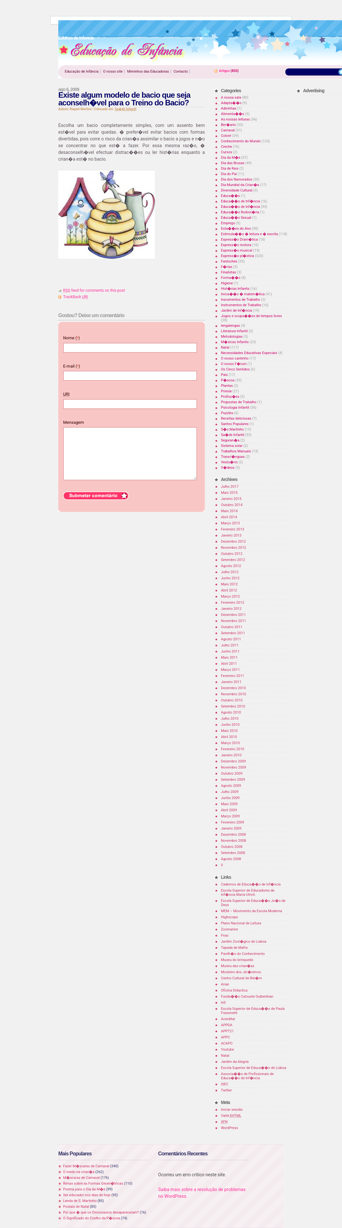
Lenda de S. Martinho (80, 1201)
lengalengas (230, 326)
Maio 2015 (229, 493)
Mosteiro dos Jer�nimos (241, 972)
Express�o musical (236, 250)
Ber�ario (228, 125)
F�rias (226, 267)
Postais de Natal (76, 1207)
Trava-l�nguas (233, 457)
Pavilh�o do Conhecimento (243, 954)
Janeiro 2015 (231, 499)
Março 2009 (230, 816)
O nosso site (113, 71)
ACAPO (227, 1043)
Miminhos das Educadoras (148, 71)
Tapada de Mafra (234, 948)
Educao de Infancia (122, 51)
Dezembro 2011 (233, 615)
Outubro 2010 (231, 700)
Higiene (227, 283)
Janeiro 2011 (231, 682)
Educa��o (230, 196)
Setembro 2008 (233, 853)
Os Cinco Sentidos (235, 369)
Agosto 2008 (231, 859)
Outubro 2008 (231, 847)
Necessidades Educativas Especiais (249, 353)
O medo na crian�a (78, 1172)
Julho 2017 (230, 487)
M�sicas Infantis (235, 342)
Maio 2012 (229, 584)
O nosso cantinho (235, 358)
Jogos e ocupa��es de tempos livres (251, 316)
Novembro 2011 (233, 621)
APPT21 (227, 1031)
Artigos (224, 71)
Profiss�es (230, 397)
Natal (225, 347)
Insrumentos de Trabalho (240, 300)
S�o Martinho (232, 429)
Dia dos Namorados (236, 179)
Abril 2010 (229, 737)
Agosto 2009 (231, 786)
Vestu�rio (229, 462)
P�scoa (227, 380)
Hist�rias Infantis (235, 289)
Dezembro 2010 (233, 688)
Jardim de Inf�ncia (236, 310)
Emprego (228, 223)
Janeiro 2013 (231, 535)
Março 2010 (230, 743)
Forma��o (230, 278)
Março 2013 (230, 523)
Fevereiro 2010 (232, 749)
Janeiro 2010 (231, 755)
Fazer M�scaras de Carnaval (86, 1166)
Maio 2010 (229, 731)
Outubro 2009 (231, 773)
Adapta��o (231, 103)
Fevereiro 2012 (232, 603)
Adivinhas (228, 108)
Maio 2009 (229, 804)
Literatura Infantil (234, 331)
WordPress (229, 1128)
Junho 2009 (230, 798)
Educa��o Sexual (236, 218)
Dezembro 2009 (233, 761)
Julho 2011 (230, 645)
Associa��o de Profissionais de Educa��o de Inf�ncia (247, 1076)
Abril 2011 (229, 664)
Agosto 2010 (231, 712)
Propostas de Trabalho (238, 402)
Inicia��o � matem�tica (243, 294)
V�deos (227, 468)
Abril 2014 (229, 517)
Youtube (227, 1049)
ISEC (224, 1084)
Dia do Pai (229, 174)
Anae (225, 984)
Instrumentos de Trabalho (241, 305)
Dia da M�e (230, 158)
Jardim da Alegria (235, 1062)
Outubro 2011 (231, 627)
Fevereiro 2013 (232, 529)
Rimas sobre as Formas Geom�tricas (93, 1183)
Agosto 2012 (231, 566)
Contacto (181, 71)
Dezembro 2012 (233, 541)
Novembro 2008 (233, 841)
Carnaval (228, 130)
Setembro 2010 (233, 706)
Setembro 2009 (233, 780)
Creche (226, 147)
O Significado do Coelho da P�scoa (91, 1218)
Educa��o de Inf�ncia (240, 201)
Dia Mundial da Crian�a (240, 185)
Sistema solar (231, 446)
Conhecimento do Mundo (241, 141)
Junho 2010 (230, 725)
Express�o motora (236, 245)
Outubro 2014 (231, 505)
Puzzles (227, 413)
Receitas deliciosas (236, 418)
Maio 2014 (229, 511)
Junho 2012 (230, 578)
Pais (224, 375)
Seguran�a (230, 440)
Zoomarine (229, 929)
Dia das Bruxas (232, 163)
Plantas (227, 386)
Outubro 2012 (231, 554)
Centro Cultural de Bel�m (241, 978)
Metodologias (231, 336)
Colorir (226, 136)
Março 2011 (230, 670)
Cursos (226, 152)
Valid (231, 1116)
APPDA (226, 1025)
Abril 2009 (229, 810)
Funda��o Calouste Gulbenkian (247, 996)
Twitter (226, 1090)
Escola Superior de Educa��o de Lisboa (253, 1068)
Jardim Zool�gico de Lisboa (243, 941)
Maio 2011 (229, 657)
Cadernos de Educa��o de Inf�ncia (251, 884)
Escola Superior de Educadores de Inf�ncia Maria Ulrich (247, 892)
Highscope (229, 917)
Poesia (226, 391)
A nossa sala (231, 97)
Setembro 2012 (233, 560)
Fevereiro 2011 (232, 676)
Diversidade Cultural (236, 190)
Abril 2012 (229, 590)
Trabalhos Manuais (236, 451)
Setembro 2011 (233, 633)
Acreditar (228, 1019)
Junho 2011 (230, 651)
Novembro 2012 (233, 548)
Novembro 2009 (233, 767)
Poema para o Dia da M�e (84, 1189)
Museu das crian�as (237, 966)
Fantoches (229, 261)
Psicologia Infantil (235, 407)
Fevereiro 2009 (232, 822)
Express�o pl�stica (237, 256)
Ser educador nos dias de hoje (86, 1195)
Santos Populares (235, 424)
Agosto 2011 (231, 639)
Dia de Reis (229, 168)
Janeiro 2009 (231, 828)
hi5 (223, 1003)
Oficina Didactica (234, 990)
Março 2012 (230, 596)
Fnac (225, 935)
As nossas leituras (235, 119)
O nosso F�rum (234, 364)
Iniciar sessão (232, 1110)
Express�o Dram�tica (239, 239)
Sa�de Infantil (125, 109)
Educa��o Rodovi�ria (240, 212)
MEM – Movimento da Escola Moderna (251, 911)
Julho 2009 (230, 792)
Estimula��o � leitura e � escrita (249, 234)
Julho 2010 (230, 718)
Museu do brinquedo (237, 960)
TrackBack (75, 297)
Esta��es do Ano (236, 229)
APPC (225, 1037)
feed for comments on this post (94, 290)
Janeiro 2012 (231, 609)
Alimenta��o (232, 114)
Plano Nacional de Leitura (241, 923)
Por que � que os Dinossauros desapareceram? (101, 1212)
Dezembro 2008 (233, 834)
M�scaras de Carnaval (81, 1178)
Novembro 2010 (233, 694)
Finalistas (228, 272)
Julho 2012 (230, 572)
